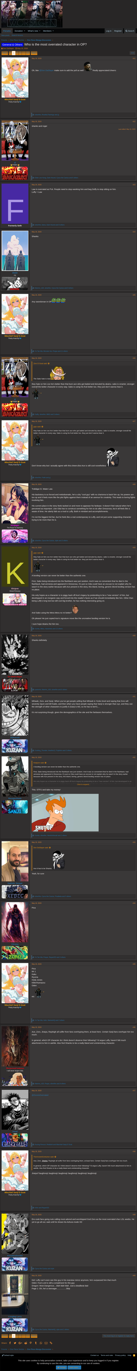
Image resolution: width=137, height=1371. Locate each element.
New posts (5, 35)
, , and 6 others (57, 178)
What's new (33, 31)
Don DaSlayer (8, 48)
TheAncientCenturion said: (45, 1157)
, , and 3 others (52, 541)
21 (28, 53)
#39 (133, 1215)
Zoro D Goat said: (41, 363)
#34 (133, 903)
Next (33, 53)
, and (48, 115)
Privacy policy (120, 1355)
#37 (133, 1091)
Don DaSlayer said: (42, 848)
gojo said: (38, 427)
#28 (133, 484)
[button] (24, 30)
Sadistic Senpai (16, 883)
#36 (133, 1027)
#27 (133, 421)
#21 (133, 58)
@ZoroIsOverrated (41, 1095)
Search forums (17, 35)
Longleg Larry (16, 1316)
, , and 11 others (52, 351)
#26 (133, 358)
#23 (133, 185)
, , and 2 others (54, 750)
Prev (5, 53)
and (43, 1208)
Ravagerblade (16, 798)
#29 (133, 548)
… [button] (24, 53)
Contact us (94, 1355)
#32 (133, 757)
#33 (133, 842)
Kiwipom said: (40, 763)
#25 (133, 295)
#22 (133, 121)
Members (47, 31)
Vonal (16, 1131)
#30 (133, 636)
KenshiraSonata (16, 1255)
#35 (133, 964)
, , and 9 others (51, 1084)
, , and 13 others (50, 629)
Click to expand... (83, 784)
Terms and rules (107, 1355)
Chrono (16, 944)
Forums (7, 31)
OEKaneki (16, 737)
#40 (133, 1276)
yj (16, 162)
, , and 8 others (51, 225)
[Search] (130, 30)
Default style (8, 1355)
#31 (133, 696)
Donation (19, 31)
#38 (133, 1151)
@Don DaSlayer (47, 70)
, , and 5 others (48, 414)
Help (129, 1355)
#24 (133, 232)
